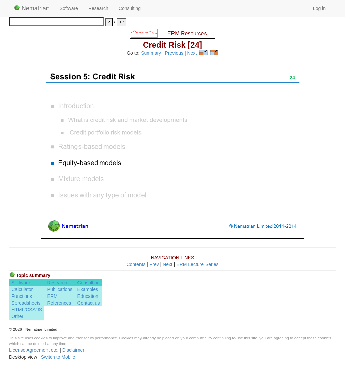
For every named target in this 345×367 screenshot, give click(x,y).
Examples (87, 289)
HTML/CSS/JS (26, 309)
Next (192, 53)
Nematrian (32, 8)
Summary (151, 53)
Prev (154, 264)
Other (17, 316)
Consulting (130, 8)
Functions (21, 296)
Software (69, 8)
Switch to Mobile (58, 357)
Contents (135, 264)
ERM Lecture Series (197, 264)
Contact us (88, 303)
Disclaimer (73, 350)
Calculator (22, 289)
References (59, 303)
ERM (52, 296)
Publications (60, 289)
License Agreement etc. (33, 350)
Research (98, 8)
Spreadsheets (25, 303)
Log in (319, 8)
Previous (174, 53)
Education (87, 296)
